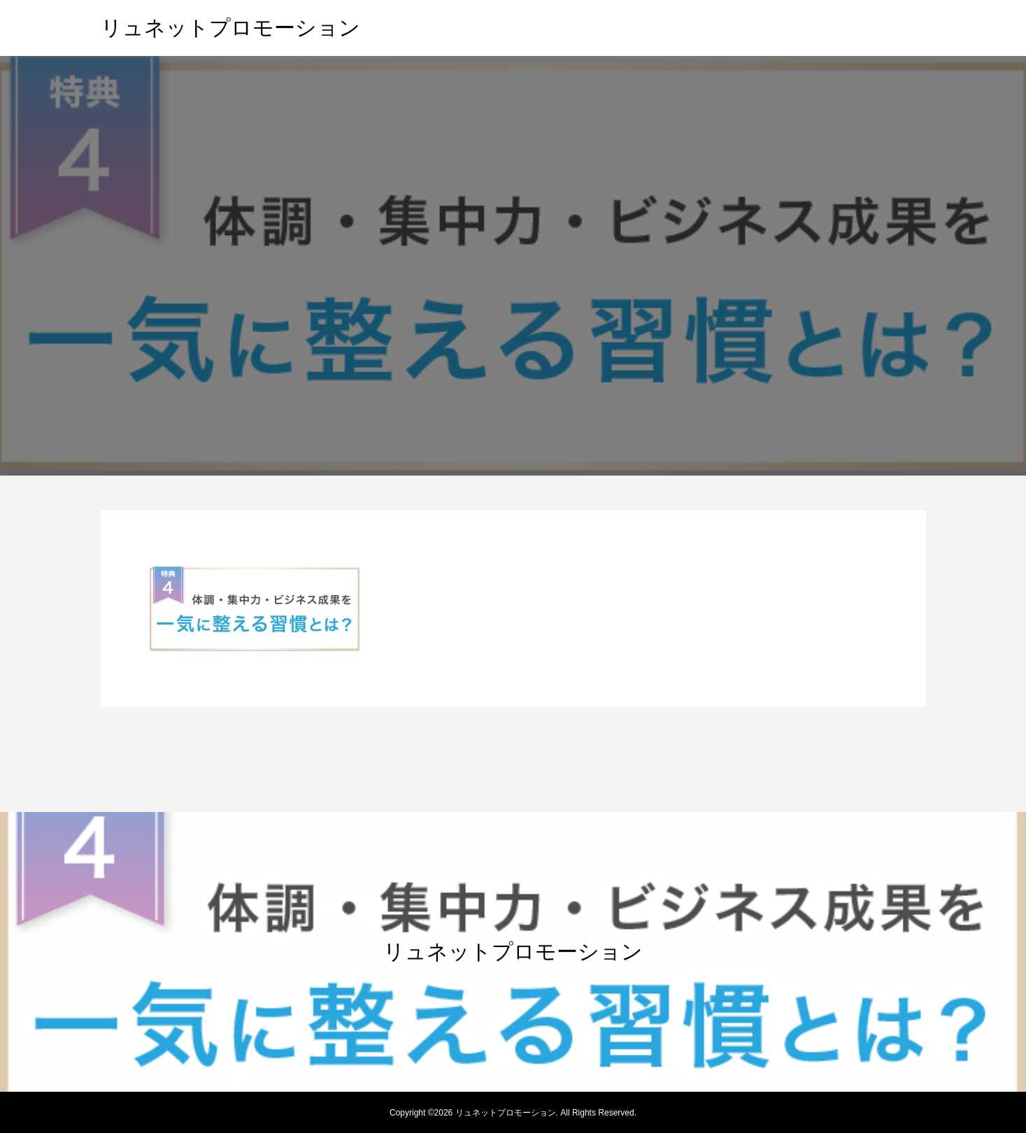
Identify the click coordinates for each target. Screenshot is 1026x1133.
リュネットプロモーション (230, 27)
